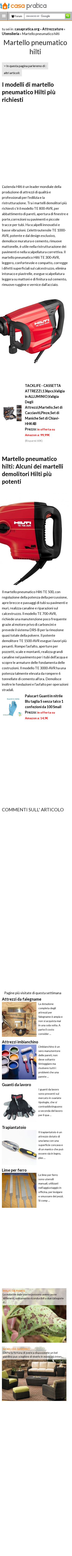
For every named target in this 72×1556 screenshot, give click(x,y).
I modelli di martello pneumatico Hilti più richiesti (28, 92)
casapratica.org (27, 29)
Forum (17, 16)
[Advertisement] (36, 144)
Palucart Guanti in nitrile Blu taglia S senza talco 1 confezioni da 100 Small (44, 701)
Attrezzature (52, 29)
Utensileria (10, 33)
